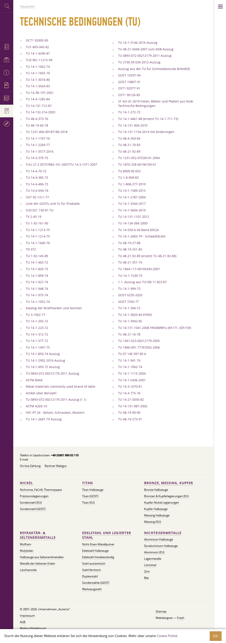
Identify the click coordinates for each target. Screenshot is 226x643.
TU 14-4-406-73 (37, 184)
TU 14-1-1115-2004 (132, 374)
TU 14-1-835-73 (37, 269)
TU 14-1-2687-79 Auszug (44, 419)
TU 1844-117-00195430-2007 (139, 269)
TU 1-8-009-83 (128, 178)
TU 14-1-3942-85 (130, 321)
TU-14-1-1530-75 (130, 276)
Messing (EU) (152, 522)
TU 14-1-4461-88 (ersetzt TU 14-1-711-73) (148, 119)
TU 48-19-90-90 (129, 413)
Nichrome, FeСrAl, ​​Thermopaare (41, 490)
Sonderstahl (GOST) (32, 509)
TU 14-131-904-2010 (132, 125)
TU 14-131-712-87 (39, 106)
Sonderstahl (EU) (31, 503)
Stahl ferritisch (91, 570)
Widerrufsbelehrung (33, 628)
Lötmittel (150, 565)
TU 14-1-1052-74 (38, 302)
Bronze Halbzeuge (156, 490)
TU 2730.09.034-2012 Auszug (139, 62)
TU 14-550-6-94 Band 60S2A (138, 230)
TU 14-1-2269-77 (38, 145)
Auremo (6, 26)
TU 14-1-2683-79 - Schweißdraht (142, 236)
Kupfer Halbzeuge (156, 509)
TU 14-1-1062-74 (38, 67)
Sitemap (161, 611)
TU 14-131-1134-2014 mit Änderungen (146, 132)
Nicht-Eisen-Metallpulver (98, 544)
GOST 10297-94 (129, 75)
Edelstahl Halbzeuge (95, 551)
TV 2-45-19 (33, 217)
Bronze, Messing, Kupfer (168, 483)
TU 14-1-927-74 (37, 282)
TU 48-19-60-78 (37, 125)
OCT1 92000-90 (37, 40)
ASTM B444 (34, 380)
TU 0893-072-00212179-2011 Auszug (52, 374)
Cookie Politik (167, 636)
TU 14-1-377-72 (37, 341)
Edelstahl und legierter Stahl (106, 535)
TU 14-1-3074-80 (38, 80)
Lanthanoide (28, 570)
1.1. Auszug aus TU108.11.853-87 (142, 282)
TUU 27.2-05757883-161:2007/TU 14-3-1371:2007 (61, 165)
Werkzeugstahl (92, 589)
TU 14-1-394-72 (129, 308)
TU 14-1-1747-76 (38, 138)
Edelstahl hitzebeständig (98, 557)
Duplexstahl (90, 576)
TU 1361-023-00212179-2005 (139, 341)
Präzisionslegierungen (34, 496)
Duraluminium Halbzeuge (161, 546)
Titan (87, 483)
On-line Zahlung (30, 466)
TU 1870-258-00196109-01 (137, 165)
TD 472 (31, 249)
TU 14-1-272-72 (129, 112)
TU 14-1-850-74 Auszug (43, 354)
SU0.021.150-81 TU (39, 210)
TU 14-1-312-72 (37, 334)
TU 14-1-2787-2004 (132, 197)
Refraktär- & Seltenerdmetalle (38, 535)
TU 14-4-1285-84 (38, 99)
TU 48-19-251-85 (130, 249)
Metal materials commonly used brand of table (60, 387)
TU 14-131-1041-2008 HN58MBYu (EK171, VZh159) (154, 328)
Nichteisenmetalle (162, 533)
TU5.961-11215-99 (39, 60)
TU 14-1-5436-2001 (132, 380)
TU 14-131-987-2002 (132, 406)
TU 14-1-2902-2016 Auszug (45, 360)
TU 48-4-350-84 (129, 138)
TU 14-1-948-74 (37, 289)
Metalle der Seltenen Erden (37, 563)
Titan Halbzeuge (92, 490)
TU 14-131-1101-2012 (133, 217)
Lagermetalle (152, 559)
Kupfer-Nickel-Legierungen (161, 503)
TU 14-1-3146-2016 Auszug (137, 43)
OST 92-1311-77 (37, 197)
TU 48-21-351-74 (130, 262)
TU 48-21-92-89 (129, 152)
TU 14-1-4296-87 (38, 53)
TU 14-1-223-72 (37, 328)
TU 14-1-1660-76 (38, 243)
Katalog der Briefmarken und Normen (54, 308)
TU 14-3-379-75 (37, 158)
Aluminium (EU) (154, 552)
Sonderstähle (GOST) (95, 583)
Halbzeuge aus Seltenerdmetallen (42, 557)
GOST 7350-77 (128, 302)
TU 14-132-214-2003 (40, 112)
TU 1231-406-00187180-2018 (47, 132)
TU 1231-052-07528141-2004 (139, 158)
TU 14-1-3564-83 (38, 86)
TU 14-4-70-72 (36, 171)
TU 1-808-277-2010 (132, 184)
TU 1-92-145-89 (37, 256)
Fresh (180, 618)
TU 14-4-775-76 (129, 393)
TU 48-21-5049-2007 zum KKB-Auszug (145, 49)
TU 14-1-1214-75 (38, 236)
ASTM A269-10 (36, 406)
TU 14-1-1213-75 (38, 230)
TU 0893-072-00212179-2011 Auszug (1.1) (56, 400)
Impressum (27, 616)
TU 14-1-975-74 (37, 295)
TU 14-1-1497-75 (38, 347)
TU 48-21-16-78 (129, 334)
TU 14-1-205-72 (37, 321)
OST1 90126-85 (129, 95)
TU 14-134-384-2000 (132, 223)
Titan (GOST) (90, 496)
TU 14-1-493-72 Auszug (43, 367)
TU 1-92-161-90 (37, 223)
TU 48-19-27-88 (129, 243)
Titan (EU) (88, 503)
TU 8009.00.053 (129, 171)
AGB (22, 622)
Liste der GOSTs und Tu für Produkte (53, 204)
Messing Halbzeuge (157, 515)
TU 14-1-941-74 (129, 360)
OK (215, 636)
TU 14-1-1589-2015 (132, 191)
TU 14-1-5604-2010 (132, 210)
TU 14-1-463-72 (37, 262)
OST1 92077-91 (129, 88)
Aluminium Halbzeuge (158, 539)
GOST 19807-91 (129, 82)
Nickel (26, 483)
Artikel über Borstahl (41, 393)
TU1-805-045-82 (37, 47)
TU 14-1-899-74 (37, 276)
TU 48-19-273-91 (130, 419)
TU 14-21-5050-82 (131, 400)
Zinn (147, 571)
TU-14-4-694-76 (37, 191)
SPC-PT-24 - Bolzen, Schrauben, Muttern (55, 413)
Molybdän (26, 551)
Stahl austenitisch (93, 563)
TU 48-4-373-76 (37, 119)
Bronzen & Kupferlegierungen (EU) (166, 496)
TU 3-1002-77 (35, 315)
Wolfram (25, 544)
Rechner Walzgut (56, 466)
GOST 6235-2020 (130, 295)
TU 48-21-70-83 (129, 145)
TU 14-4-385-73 (37, 178)
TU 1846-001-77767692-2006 (139, 347)
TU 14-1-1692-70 (38, 73)
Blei (146, 578)
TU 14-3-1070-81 (130, 387)
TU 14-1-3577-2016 (39, 152)
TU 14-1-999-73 (129, 289)
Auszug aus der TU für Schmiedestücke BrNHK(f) (154, 69)
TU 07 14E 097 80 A (132, 354)
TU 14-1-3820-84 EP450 (135, 315)
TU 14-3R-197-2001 (40, 93)
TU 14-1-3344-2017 (132, 204)
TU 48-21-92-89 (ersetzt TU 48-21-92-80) (147, 256)
